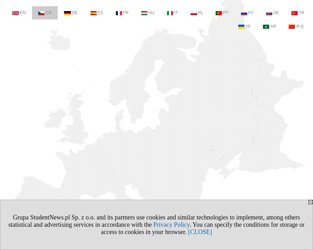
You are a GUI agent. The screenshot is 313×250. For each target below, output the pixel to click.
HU (147, 12)
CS (44, 12)
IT (172, 12)
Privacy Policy (171, 224)
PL (197, 12)
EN (19, 12)
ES (96, 12)
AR (269, 26)
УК (244, 26)
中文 (296, 26)
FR (122, 12)
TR (297, 12)
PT (222, 12)
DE (71, 12)
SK (272, 12)
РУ (247, 12)
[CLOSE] (200, 231)
